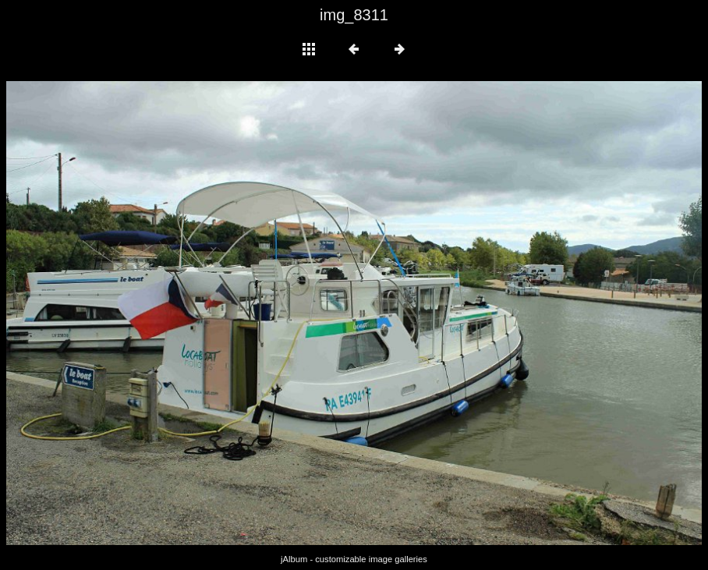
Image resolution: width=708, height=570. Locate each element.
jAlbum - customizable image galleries (354, 559)
